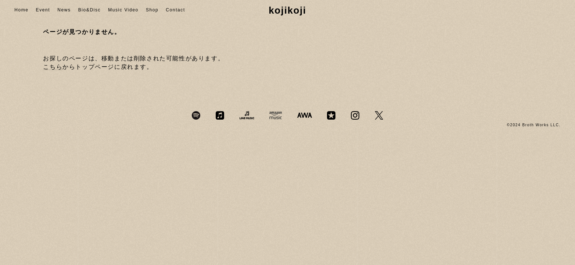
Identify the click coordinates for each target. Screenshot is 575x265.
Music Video (123, 10)
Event (43, 10)
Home (21, 10)
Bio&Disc (89, 10)
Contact (175, 10)
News (64, 10)
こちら (52, 67)
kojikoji (287, 10)
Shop (152, 10)
